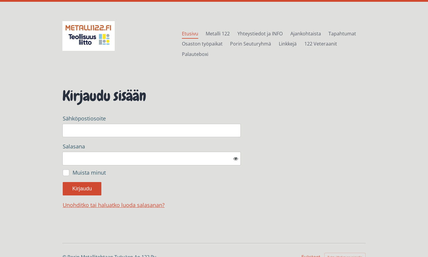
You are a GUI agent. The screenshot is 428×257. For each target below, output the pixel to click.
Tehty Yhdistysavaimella (345, 238)
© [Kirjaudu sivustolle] (64, 237)
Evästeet (310, 237)
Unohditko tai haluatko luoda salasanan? (178, 185)
